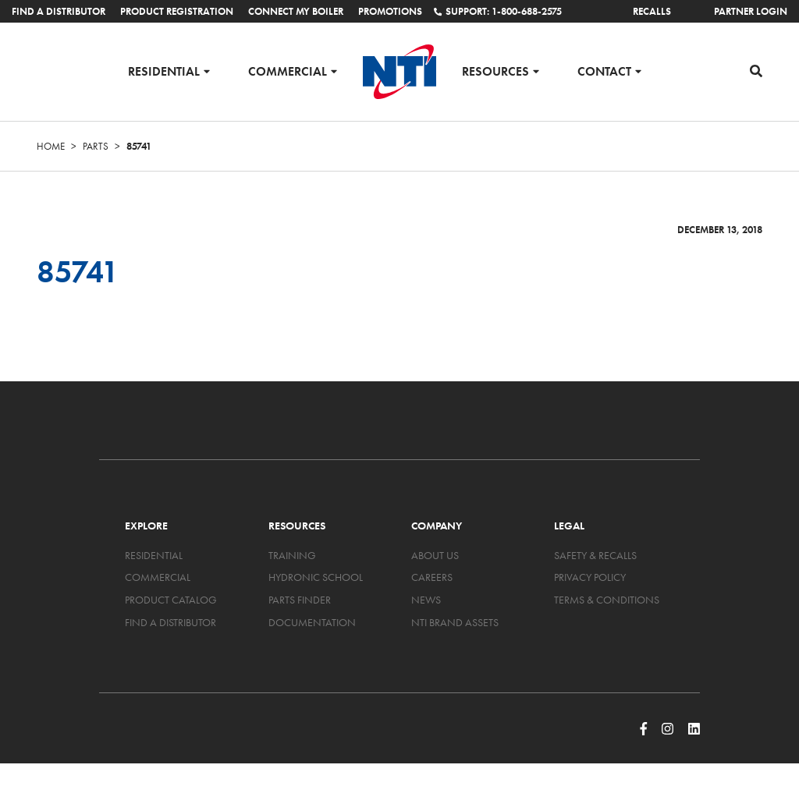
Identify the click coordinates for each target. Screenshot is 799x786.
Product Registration (176, 11)
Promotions (390, 11)
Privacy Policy (590, 577)
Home (51, 146)
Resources (495, 70)
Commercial (287, 70)
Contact (604, 70)
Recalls (652, 11)
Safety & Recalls (595, 555)
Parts (95, 146)
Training (292, 555)
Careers (432, 577)
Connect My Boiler (295, 11)
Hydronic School (315, 577)
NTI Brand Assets (455, 622)
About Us (435, 555)
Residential (164, 70)
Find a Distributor (58, 11)
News (426, 600)
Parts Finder (299, 600)
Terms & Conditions (606, 600)
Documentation (312, 622)
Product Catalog (171, 600)
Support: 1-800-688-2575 (498, 11)
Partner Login (750, 11)
